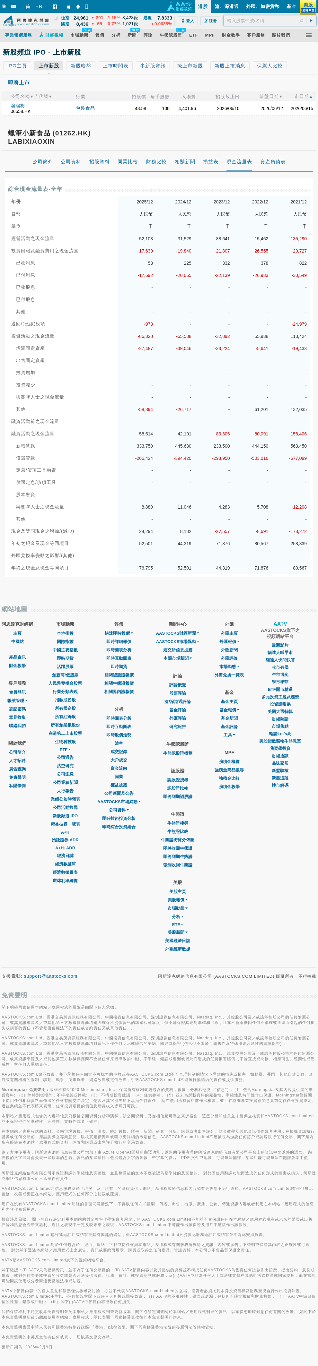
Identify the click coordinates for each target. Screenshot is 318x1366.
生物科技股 (65, 741)
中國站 (17, 641)
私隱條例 (17, 785)
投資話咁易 (280, 704)
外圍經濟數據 (177, 949)
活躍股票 (65, 666)
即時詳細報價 (118, 641)
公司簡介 (17, 752)
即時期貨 (65, 658)
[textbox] (270, 20)
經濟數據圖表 (65, 872)
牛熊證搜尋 (177, 823)
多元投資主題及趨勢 (280, 696)
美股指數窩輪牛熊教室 (280, 741)
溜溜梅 (18, 105)
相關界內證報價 (119, 691)
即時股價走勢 (118, 735)
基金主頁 (229, 701)
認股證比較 (177, 788)
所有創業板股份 (65, 725)
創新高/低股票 (65, 675)
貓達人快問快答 (280, 659)
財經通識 (280, 755)
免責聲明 (17, 777)
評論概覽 (177, 685)
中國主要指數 (65, 650)
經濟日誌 (65, 855)
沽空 (119, 743)
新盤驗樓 (280, 770)
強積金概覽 (229, 761)
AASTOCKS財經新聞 (177, 633)
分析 (177, 916)
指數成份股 (65, 700)
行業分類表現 (65, 691)
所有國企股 (65, 708)
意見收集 (17, 717)
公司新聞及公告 (119, 793)
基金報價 (229, 710)
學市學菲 (280, 682)
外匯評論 (177, 718)
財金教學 (17, 665)
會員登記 (17, 692)
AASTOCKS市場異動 (119, 801)
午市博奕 (280, 674)
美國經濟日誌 (177, 940)
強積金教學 (229, 786)
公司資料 (119, 810)
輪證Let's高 (280, 733)
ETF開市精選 (280, 689)
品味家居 (280, 763)
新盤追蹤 (280, 778)
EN (39, 6)
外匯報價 (229, 641)
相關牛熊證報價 (119, 683)
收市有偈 (280, 667)
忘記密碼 (17, 709)
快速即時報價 (119, 633)
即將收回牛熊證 (177, 848)
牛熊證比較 (177, 831)
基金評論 (177, 710)
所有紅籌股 (65, 716)
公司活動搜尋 (65, 807)
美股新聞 (178, 932)
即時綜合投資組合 (119, 826)
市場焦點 (280, 726)
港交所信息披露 (177, 650)
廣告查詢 (17, 769)
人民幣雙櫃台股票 (65, 683)
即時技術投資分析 (119, 818)
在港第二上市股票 (65, 733)
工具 (229, 735)
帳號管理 (17, 700)
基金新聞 (229, 718)
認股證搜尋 (177, 780)
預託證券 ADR (65, 840)
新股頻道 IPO (65, 815)
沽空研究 (65, 765)
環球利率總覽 (65, 880)
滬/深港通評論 (177, 701)
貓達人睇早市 (280, 652)
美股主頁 (177, 891)
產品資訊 (17, 657)
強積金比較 (229, 778)
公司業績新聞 (65, 782)
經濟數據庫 (65, 864)
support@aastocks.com (51, 976)
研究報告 (177, 726)
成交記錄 (118, 751)
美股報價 (178, 900)
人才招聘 (17, 760)
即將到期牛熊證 (177, 856)
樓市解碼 (280, 785)
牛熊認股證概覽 (177, 753)
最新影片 (280, 645)
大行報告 (65, 790)
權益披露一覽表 (65, 824)
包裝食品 (85, 108)
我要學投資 (280, 748)
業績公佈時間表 (65, 799)
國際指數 (65, 641)
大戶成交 (118, 760)
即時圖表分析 (118, 650)
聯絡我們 (17, 725)
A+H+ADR (65, 848)
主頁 (17, 633)
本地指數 (65, 633)
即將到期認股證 (177, 796)
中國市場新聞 (177, 658)
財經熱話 (280, 719)
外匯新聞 (229, 650)
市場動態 (178, 908)
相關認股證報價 (119, 675)
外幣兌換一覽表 (229, 675)
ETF (65, 749)
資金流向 (118, 768)
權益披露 (118, 785)
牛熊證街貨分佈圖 (177, 840)
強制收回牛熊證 (177, 865)
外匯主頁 (229, 633)
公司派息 (65, 774)
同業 (119, 776)
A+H (65, 832)
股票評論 (177, 693)
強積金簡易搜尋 (229, 770)
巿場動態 (229, 666)
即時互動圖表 (118, 658)
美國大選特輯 (280, 711)
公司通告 (65, 757)
